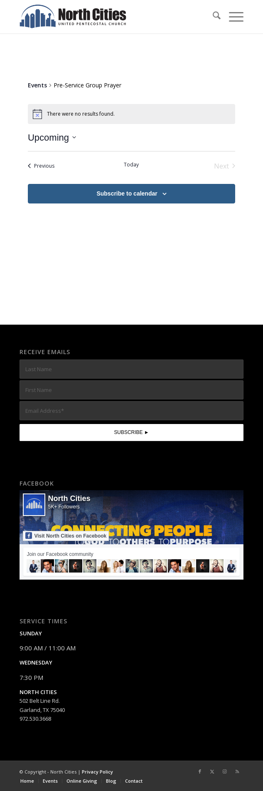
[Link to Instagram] (225, 771)
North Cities (69, 498)
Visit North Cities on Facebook (65, 535)
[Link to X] (212, 771)
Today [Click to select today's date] (131, 164)
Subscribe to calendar (126, 193)
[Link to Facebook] (200, 771)
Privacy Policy (97, 772)
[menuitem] (212, 16)
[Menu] (232, 16)
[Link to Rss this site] (237, 771)
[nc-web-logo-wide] (109, 16)
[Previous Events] (41, 166)
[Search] (212, 16)
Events (37, 85)
